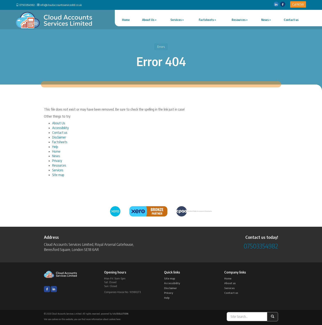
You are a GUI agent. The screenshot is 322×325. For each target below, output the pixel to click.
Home (126, 20)
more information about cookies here (103, 319)
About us (230, 283)
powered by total (114, 313)
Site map (58, 175)
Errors (161, 46)
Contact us (291, 20)
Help (55, 147)
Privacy (57, 161)
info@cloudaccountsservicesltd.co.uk (61, 5)
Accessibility (60, 128)
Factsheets (207, 20)
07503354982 (27, 5)
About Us (149, 20)
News (266, 20)
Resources (240, 20)
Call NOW (298, 4)
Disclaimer (59, 137)
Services (177, 20)
